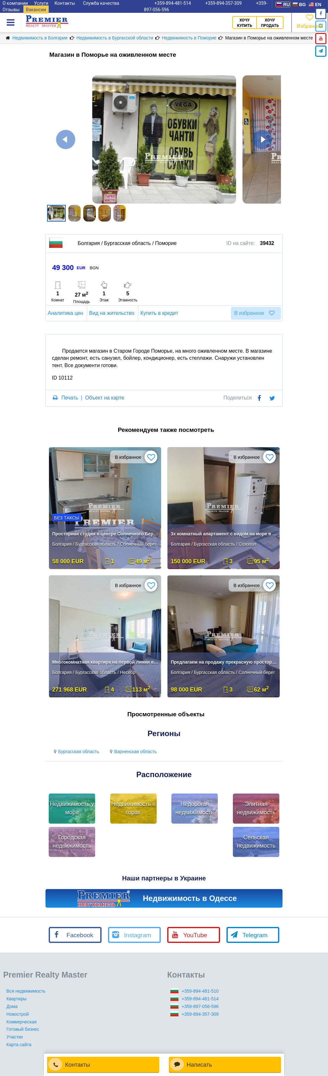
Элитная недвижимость (256, 808)
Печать (69, 397)
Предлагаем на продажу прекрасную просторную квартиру (224, 662)
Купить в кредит (160, 313)
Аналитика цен (66, 313)
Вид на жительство (112, 313)
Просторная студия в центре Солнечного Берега (105, 533)
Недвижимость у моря (72, 808)
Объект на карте (104, 397)
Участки (14, 1036)
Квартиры (16, 998)
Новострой (17, 1014)
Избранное (310, 21)
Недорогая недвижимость (194, 808)
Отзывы (11, 9)
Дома (12, 1006)
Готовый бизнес (22, 1029)
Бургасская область (75, 751)
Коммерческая (21, 1021)
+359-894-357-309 (200, 1014)
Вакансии (36, 9)
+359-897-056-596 (200, 1006)
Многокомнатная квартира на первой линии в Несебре (105, 662)
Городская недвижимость (72, 841)
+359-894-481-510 (200, 991)
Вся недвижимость (25, 991)
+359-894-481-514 (200, 998)
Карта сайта (18, 1044)
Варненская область (132, 751)
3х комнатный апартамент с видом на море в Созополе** (224, 533)
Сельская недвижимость (256, 841)
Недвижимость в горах (133, 808)
